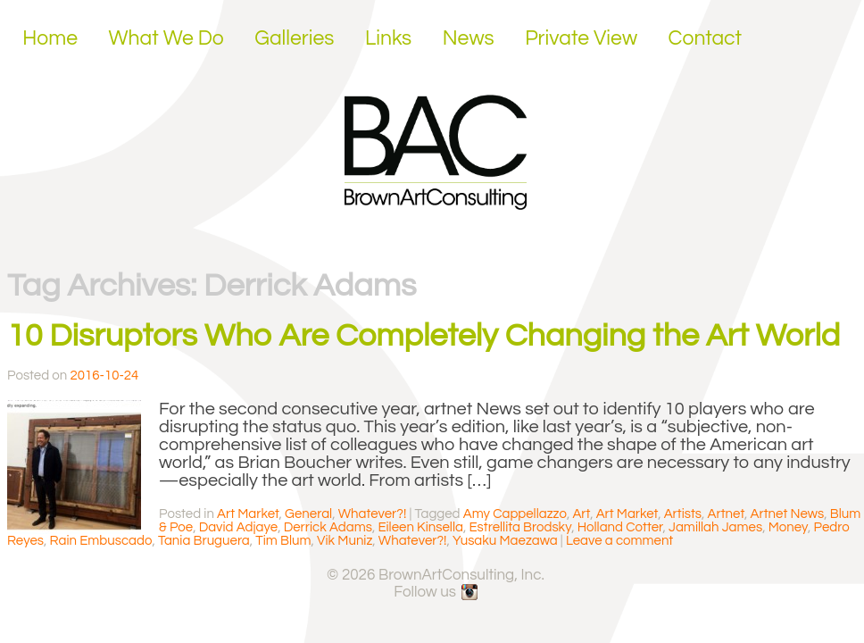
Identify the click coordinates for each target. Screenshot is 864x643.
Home (50, 38)
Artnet (726, 514)
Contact (706, 38)
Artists (683, 514)
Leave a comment (619, 540)
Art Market (248, 514)
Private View (581, 38)
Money (788, 527)
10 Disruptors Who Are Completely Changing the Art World (423, 336)
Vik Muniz (344, 540)
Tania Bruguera (204, 540)
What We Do (166, 38)
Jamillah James (715, 527)
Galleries (294, 38)
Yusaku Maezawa (505, 540)
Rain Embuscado (101, 540)
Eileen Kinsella (420, 527)
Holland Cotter (620, 527)
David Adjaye (238, 527)
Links (388, 38)
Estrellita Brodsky (520, 527)
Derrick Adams (328, 527)
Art (581, 514)
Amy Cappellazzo (515, 514)
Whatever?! (372, 514)
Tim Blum (283, 540)
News (468, 38)
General (308, 514)
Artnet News (788, 514)
